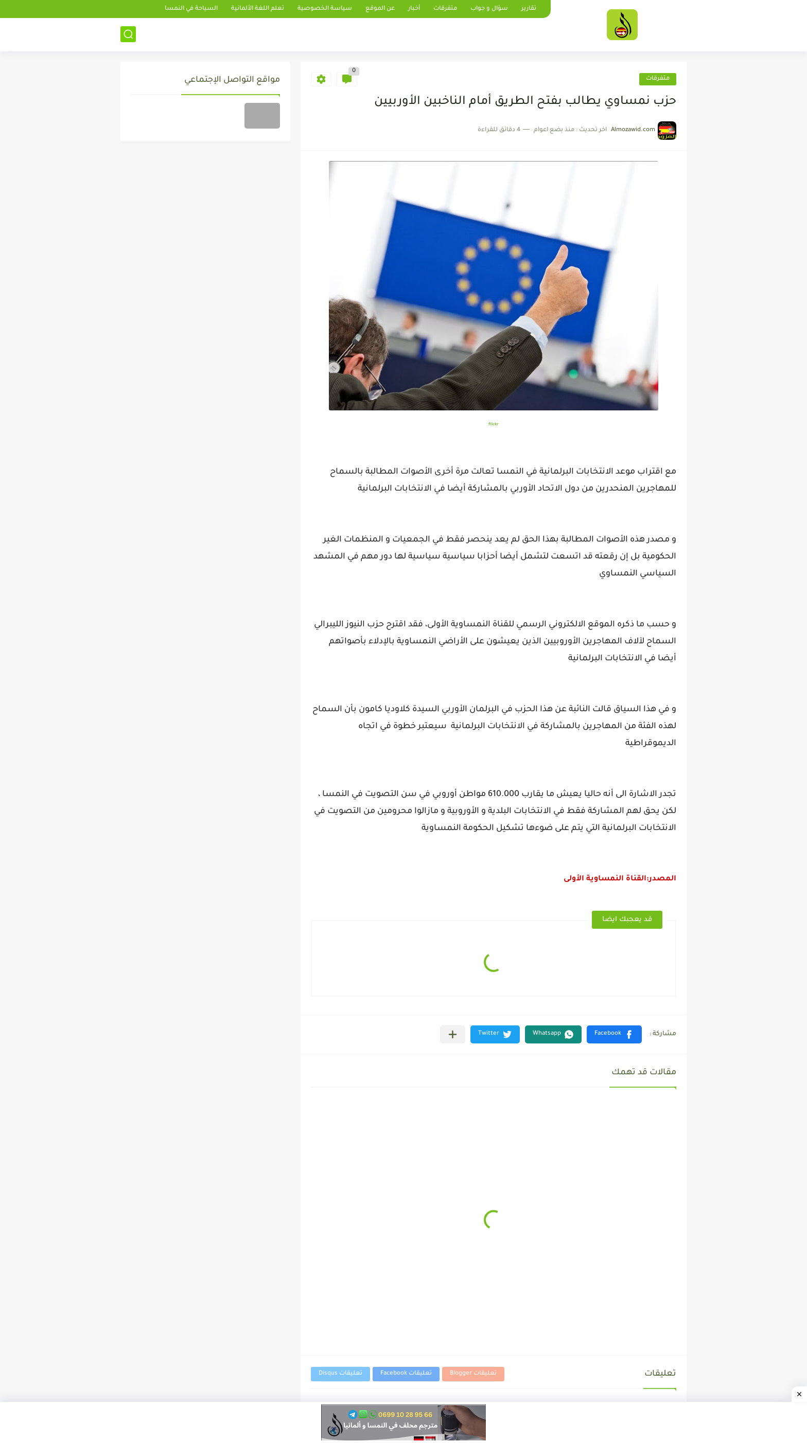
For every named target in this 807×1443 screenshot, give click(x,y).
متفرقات (445, 9)
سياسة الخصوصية (324, 9)
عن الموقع (380, 9)
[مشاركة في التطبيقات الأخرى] (452, 1034)
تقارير (528, 9)
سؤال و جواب (489, 9)
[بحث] (128, 34)
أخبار (414, 9)
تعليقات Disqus (340, 1373)
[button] (614, 1034)
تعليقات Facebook (406, 1373)
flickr (493, 424)
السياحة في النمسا (191, 9)
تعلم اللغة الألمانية (257, 9)
